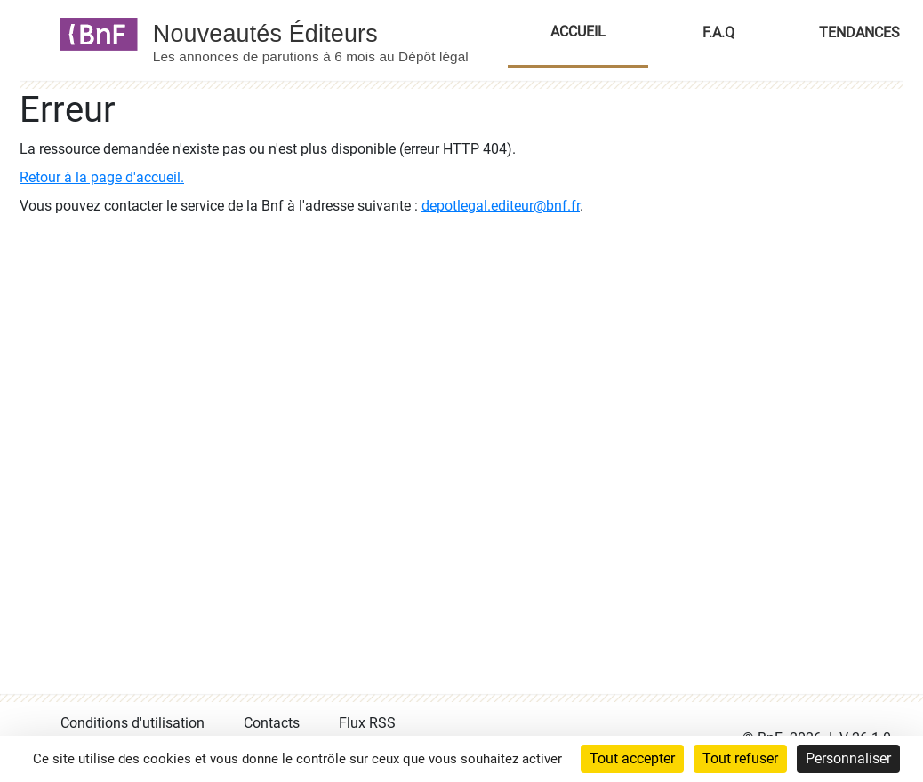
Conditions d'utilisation (132, 722)
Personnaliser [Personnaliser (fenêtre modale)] (848, 758)
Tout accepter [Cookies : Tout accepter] (632, 758)
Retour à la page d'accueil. (102, 177)
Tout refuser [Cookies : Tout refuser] (740, 758)
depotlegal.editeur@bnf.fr (500, 205)
